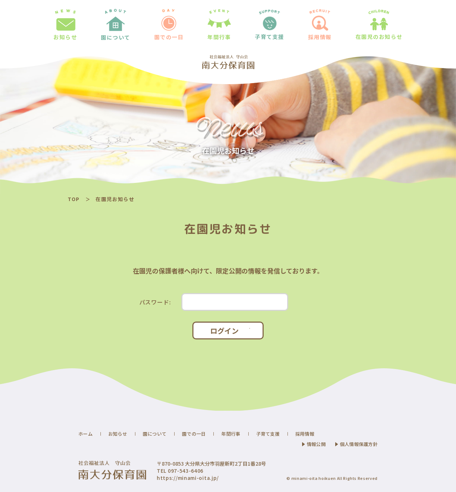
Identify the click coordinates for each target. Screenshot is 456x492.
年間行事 (230, 433)
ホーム (85, 433)
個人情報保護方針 (359, 444)
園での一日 (194, 433)
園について (154, 433)
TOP (74, 199)
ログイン (224, 331)
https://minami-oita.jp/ (188, 477)
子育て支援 (268, 433)
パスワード (155, 302)
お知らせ (117, 433)
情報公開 (316, 444)
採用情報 (304, 433)
